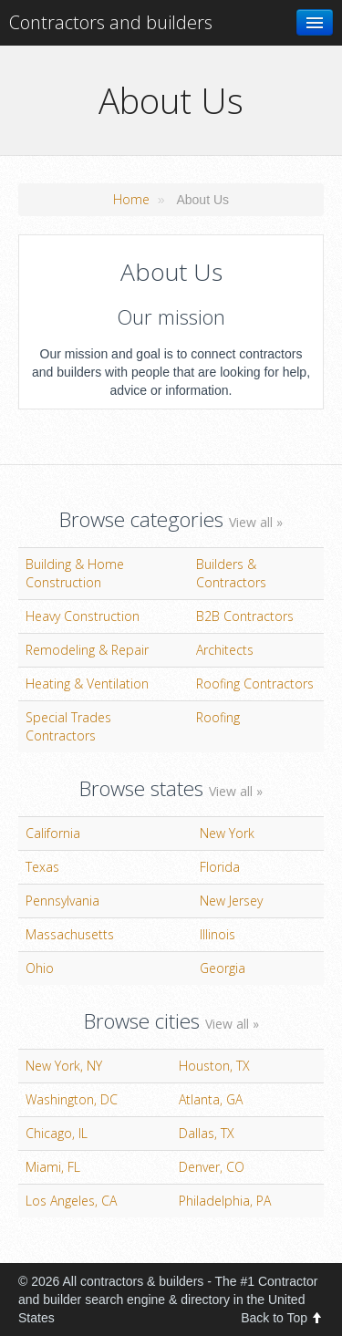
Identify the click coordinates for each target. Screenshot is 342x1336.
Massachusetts (70, 934)
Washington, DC (72, 1099)
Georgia (222, 968)
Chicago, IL (57, 1133)
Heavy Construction (83, 616)
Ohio (40, 968)
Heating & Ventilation (87, 683)
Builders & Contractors (231, 573)
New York (227, 833)
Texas (42, 866)
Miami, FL (53, 1166)
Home (131, 199)
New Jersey (231, 900)
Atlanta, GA (211, 1099)
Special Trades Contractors (68, 726)
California (53, 833)
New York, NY (64, 1065)
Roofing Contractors (255, 683)
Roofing (218, 717)
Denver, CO (211, 1166)
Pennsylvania (62, 900)
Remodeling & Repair (87, 649)
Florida (220, 866)
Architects (225, 649)
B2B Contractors (245, 616)
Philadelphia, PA (225, 1200)
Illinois (217, 934)
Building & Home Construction (75, 573)
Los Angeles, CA (71, 1200)
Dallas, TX (206, 1133)
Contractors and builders (110, 22)
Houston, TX (214, 1065)
